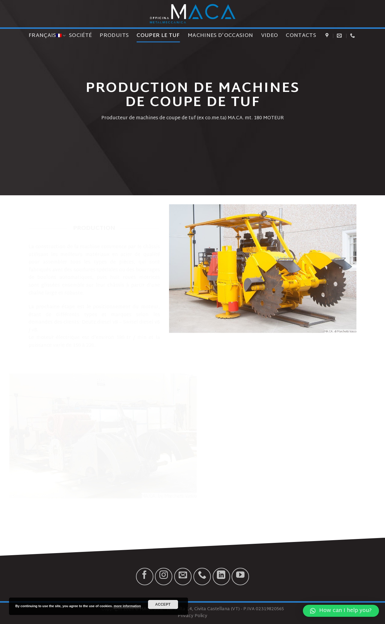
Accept (163, 604)
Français (47, 36)
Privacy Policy (192, 616)
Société (80, 36)
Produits (114, 36)
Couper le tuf (158, 36)
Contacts (301, 36)
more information (127, 606)
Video (269, 36)
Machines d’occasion (220, 36)
